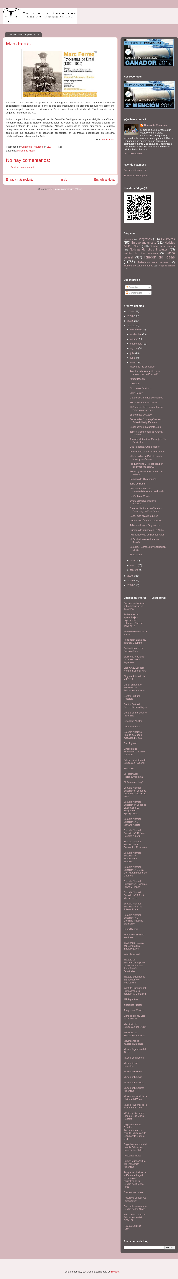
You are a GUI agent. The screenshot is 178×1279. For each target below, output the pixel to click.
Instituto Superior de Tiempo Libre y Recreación (134, 979)
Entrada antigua (104, 179)
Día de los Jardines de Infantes (146, 397)
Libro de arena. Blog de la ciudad (134, 1017)
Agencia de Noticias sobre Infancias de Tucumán (134, 606)
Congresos (145, 239)
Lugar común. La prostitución (145, 427)
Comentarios (134, 292)
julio (132, 353)
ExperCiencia (131, 929)
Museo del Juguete (134, 1082)
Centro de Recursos (155, 125)
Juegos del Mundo (133, 1010)
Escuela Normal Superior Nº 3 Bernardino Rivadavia (135, 844)
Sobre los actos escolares (143, 402)
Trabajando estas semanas (138, 265)
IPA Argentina (131, 999)
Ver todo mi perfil (133, 153)
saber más (108, 139)
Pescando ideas (132, 1155)
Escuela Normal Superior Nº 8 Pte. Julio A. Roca (133, 906)
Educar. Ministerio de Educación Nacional (135, 761)
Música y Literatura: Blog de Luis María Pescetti (134, 1116)
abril (133, 560)
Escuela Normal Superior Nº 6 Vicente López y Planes (135, 884)
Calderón (134, 383)
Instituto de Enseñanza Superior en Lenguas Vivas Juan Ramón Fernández (135, 965)
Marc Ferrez (136, 393)
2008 (130, 585)
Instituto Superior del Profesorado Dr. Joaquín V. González (135, 991)
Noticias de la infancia (162, 246)
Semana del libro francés (143, 479)
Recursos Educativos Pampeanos (135, 1199)
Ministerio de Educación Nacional (134, 1034)
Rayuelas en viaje (133, 1192)
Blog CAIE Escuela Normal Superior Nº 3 (135, 669)
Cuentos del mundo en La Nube (147, 530)
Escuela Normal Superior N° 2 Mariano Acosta (132, 821)
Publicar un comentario (23, 167)
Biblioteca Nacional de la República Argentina (134, 659)
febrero (134, 569)
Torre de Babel (137, 483)
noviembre (136, 334)
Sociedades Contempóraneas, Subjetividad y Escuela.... (146, 421)
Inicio (63, 179)
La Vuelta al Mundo (140, 496)
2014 (130, 311)
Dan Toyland (130, 743)
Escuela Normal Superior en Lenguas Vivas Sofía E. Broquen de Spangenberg (135, 807)
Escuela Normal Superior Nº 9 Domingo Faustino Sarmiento (133, 919)
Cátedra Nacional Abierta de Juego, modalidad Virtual (133, 735)
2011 (130, 325)
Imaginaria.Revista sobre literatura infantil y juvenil (134, 946)
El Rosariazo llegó (133, 782)
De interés (168, 239)
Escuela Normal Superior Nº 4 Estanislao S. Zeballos (132, 857)
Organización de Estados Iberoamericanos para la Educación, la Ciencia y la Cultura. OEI (135, 1131)
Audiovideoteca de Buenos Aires (147, 534)
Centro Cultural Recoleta (132, 697)
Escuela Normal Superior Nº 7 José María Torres (134, 895)
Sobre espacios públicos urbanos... (143, 502)
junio (133, 357)
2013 (130, 316)
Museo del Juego (133, 1077)
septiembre (136, 343)
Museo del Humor (133, 1071)
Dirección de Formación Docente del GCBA (134, 751)
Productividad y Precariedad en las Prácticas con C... (146, 465)
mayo (133, 362)
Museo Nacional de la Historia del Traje (135, 1098)
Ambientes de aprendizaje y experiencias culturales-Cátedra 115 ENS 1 (133, 620)
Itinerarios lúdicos (133, 1004)
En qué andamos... (143, 242)
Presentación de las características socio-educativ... (148, 490)
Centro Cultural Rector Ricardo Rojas (135, 706)
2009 (130, 580)
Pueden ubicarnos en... (136, 170)
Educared (129, 768)
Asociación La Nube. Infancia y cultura (135, 641)
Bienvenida (128, 239)
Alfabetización (137, 379)
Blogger (115, 1271)
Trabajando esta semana (153, 262)
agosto (134, 348)
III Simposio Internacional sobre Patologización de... (146, 408)
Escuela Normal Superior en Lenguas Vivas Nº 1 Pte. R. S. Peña (135, 792)
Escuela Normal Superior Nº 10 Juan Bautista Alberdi (134, 833)
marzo (134, 565)
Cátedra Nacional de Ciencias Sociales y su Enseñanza (145, 510)
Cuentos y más (132, 726)
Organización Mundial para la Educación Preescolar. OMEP (135, 1147)
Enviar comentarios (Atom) (68, 189)
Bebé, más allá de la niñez (144, 516)
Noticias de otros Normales (141, 253)
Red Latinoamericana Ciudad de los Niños (135, 1208)
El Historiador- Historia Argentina (133, 775)
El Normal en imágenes (136, 175)
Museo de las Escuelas (142, 366)
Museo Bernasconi (134, 1057)
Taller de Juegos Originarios (144, 525)
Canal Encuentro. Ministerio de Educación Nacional (134, 687)
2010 (130, 575)
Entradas (132, 287)
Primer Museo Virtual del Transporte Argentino (135, 1164)
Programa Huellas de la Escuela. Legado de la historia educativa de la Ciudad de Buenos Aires (135, 1179)
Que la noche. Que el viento (144, 446)
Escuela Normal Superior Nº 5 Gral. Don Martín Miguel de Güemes (135, 871)
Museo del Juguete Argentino (134, 1089)
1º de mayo (136, 554)
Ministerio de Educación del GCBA (135, 1026)
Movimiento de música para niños (133, 1042)
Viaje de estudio (167, 265)
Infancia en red (132, 954)
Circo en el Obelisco (140, 388)
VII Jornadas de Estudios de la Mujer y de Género (146, 458)
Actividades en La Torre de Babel (147, 451)
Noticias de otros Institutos (149, 249)
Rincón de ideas (25, 150)
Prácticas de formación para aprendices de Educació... (145, 373)
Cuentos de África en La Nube (146, 520)
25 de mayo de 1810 (141, 414)
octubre (134, 339)
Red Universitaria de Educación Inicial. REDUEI (135, 1217)
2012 (130, 320)
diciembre (135, 329)
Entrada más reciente (19, 179)
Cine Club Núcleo (133, 721)
